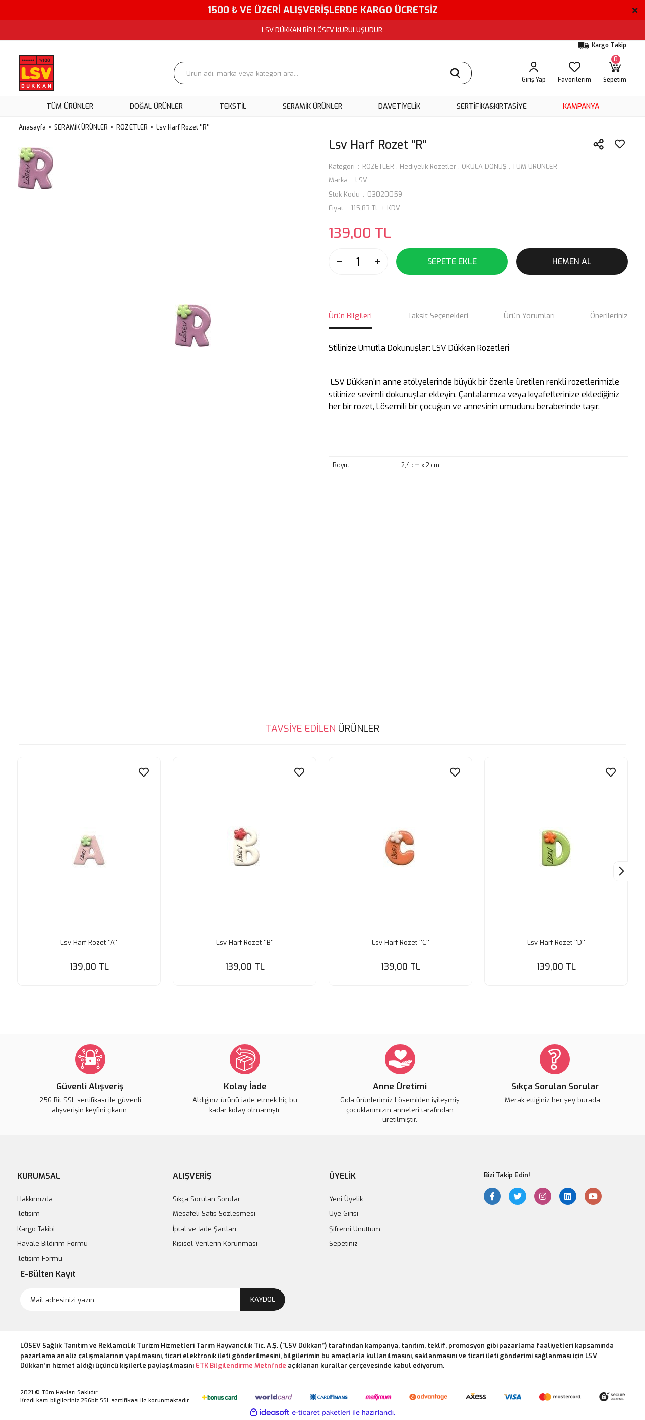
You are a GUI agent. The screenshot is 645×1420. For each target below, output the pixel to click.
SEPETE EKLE (452, 261)
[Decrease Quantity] (339, 261)
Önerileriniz (609, 316)
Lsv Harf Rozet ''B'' (245, 942)
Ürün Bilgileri (350, 316)
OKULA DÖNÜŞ (484, 166)
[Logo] (36, 73)
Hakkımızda (35, 1199)
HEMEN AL (572, 261)
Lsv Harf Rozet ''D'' (556, 942)
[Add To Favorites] (620, 144)
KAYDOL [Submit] (262, 1299)
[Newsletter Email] (152, 1299)
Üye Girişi (343, 1213)
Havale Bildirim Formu (52, 1243)
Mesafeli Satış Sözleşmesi (214, 1213)
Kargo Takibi (36, 1228)
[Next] (620, 871)
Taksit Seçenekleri (437, 316)
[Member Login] (534, 73)
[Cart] (614, 73)
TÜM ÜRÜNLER (534, 166)
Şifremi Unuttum (354, 1228)
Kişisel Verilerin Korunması (215, 1243)
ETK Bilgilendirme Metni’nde (241, 1365)
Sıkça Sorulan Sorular (206, 1199)
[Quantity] (358, 261)
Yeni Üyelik (346, 1199)
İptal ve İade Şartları (204, 1228)
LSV (361, 180)
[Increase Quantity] (377, 261)
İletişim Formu (39, 1258)
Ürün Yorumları (529, 316)
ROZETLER (378, 166)
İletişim (28, 1213)
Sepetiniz (343, 1243)
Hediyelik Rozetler (428, 166)
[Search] (323, 73)
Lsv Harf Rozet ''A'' (88, 942)
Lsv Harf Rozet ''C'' (400, 942)
